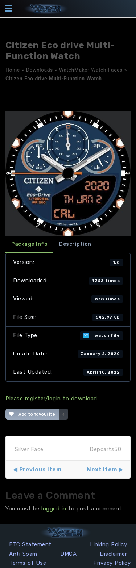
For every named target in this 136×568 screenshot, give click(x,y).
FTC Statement (30, 544)
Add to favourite (32, 414)
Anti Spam (23, 554)
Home (12, 70)
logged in (53, 508)
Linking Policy (108, 544)
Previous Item (40, 469)
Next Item (102, 469)
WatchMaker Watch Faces (91, 70)
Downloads (39, 70)
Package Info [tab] (29, 244)
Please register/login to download (51, 398)
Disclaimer (113, 554)
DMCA (68, 554)
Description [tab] (75, 244)
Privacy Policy (112, 563)
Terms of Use (27, 563)
